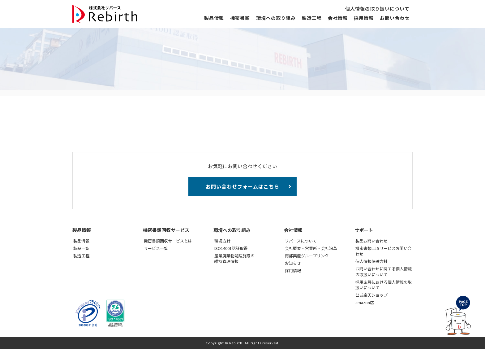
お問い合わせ (395, 18)
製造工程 (312, 18)
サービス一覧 (156, 248)
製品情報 (214, 18)
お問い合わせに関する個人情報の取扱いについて (383, 271)
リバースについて (301, 241)
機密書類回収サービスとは (168, 241)
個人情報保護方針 (371, 261)
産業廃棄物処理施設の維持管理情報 (234, 258)
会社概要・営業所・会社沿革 (311, 248)
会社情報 (338, 18)
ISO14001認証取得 (231, 248)
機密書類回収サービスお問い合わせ (383, 251)
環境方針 (222, 241)
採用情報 (364, 18)
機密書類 (240, 18)
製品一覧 (81, 248)
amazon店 (364, 302)
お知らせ (293, 263)
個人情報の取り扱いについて (377, 8)
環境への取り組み (276, 18)
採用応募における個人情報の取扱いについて (383, 284)
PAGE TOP (457, 316)
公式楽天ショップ (371, 295)
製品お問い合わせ (371, 241)
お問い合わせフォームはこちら (242, 186)
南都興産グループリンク (307, 256)
